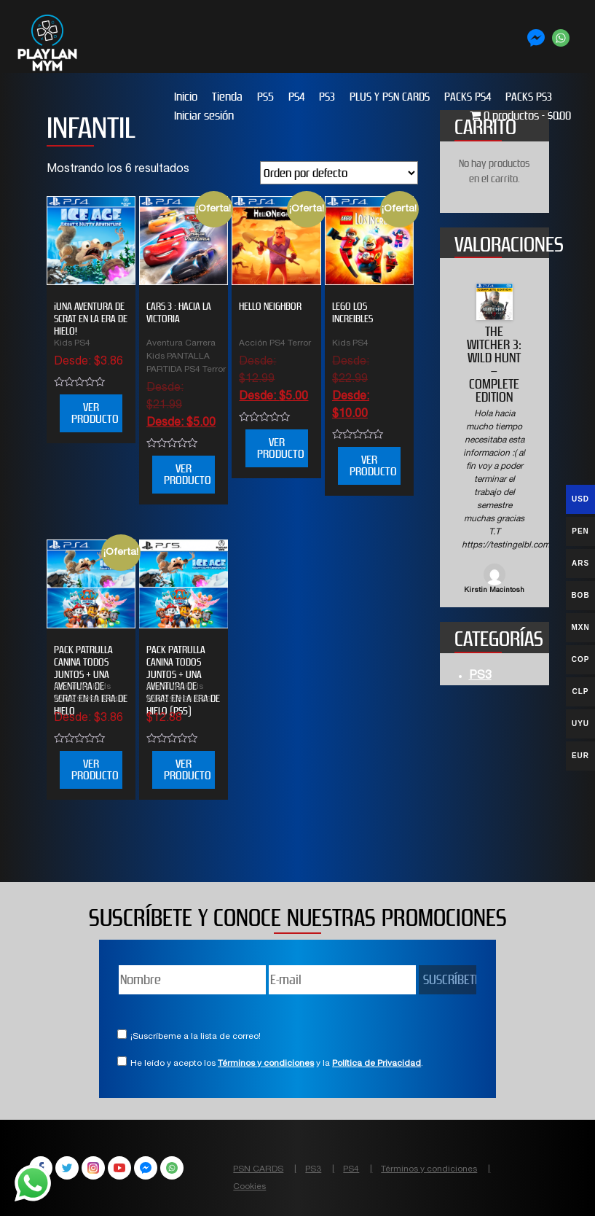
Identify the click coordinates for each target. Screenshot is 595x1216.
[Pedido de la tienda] (339, 172)
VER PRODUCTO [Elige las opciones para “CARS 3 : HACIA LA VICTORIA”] (187, 474)
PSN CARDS (258, 1169)
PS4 (296, 97)
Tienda (227, 97)
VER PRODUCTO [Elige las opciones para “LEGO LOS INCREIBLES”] (373, 465)
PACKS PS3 (528, 97)
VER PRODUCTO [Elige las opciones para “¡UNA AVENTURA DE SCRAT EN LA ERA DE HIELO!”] (95, 413)
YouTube (119, 1168)
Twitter (67, 1168)
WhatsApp (172, 1168)
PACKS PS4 (467, 97)
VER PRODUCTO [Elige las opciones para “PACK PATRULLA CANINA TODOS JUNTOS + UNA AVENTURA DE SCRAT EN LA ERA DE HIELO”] (95, 769)
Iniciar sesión (204, 115)
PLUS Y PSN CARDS (390, 97)
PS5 (265, 97)
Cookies (249, 1186)
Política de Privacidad (376, 1063)
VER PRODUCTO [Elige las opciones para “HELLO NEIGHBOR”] (280, 448)
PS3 (327, 97)
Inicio (185, 97)
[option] (494, 440)
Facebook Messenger (145, 1168)
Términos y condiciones (266, 1063)
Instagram (93, 1168)
